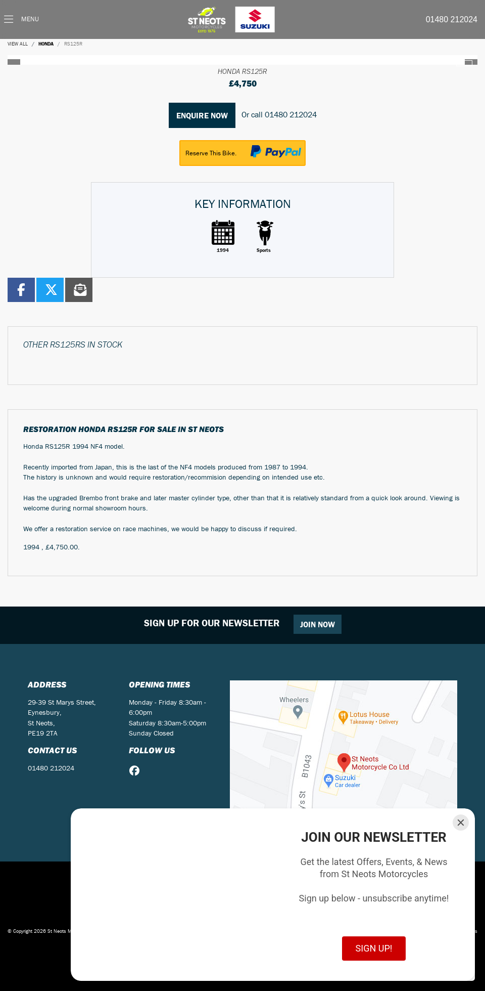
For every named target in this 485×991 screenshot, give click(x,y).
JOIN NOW (317, 624)
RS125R (73, 43)
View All (18, 43)
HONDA (46, 43)
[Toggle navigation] (21, 19)
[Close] (461, 822)
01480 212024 (451, 20)
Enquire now (202, 115)
